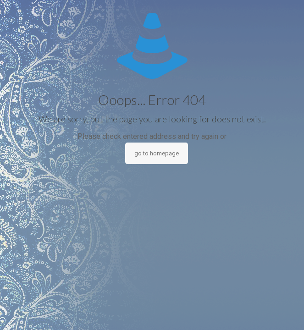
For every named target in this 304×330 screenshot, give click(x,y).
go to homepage (156, 153)
